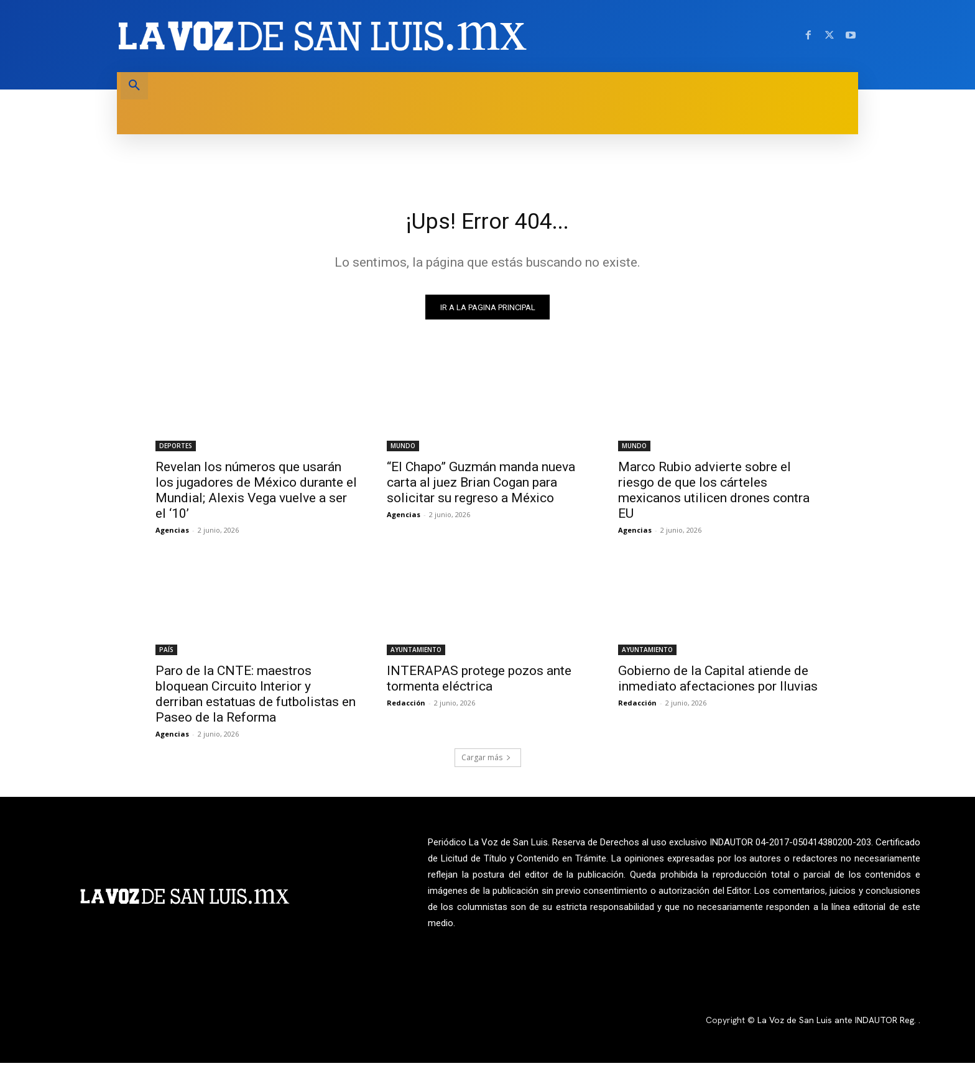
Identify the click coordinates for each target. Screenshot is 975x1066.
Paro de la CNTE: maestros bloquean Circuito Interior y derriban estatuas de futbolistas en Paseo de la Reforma (255, 697)
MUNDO (402, 449)
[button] (134, 85)
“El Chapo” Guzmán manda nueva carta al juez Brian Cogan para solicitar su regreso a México (481, 486)
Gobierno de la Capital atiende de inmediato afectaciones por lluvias (718, 682)
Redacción (406, 706)
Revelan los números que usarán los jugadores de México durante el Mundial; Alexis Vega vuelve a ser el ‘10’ (256, 494)
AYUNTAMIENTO (415, 653)
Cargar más (486, 761)
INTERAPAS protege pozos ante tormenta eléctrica (479, 682)
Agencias (172, 533)
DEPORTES (175, 449)
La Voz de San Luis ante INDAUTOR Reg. (837, 1023)
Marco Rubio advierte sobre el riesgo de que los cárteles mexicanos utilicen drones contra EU (714, 494)
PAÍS (166, 653)
